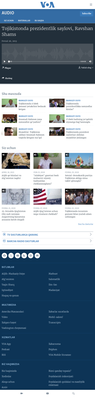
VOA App (6, 344)
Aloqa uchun (8, 382)
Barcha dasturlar (85, 224)
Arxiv (4, 387)
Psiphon (53, 349)
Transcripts (55, 322)
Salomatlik (54, 279)
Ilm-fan (53, 284)
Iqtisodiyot (7, 290)
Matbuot (53, 274)
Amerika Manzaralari (13, 311)
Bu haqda (39, 21)
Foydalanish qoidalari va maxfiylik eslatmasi (67, 383)
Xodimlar (6, 376)
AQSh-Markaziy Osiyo (13, 274)
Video (5, 317)
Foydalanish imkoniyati (61, 376)
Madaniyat (54, 290)
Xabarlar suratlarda (59, 311)
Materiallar (24, 21)
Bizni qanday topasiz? (60, 371)
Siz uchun (8, 21)
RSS (4, 355)
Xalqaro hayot (9, 322)
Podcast (6, 349)
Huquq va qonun (10, 295)
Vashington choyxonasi (14, 328)
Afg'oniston (8, 279)
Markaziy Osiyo (26, 101)
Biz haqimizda (9, 371)
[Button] (7, 79)
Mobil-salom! (56, 317)
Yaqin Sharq (8, 284)
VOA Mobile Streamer (60, 355)
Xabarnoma (55, 344)
